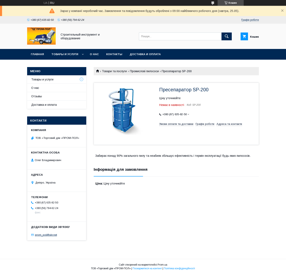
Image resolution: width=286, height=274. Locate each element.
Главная (37, 54)
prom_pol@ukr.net (46, 234)
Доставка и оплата (145, 54)
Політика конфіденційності (179, 268)
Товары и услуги (64, 54)
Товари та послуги (114, 71)
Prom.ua (162, 264)
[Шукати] (226, 36)
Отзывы (36, 96)
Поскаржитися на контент (147, 268)
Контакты (114, 54)
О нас (94, 54)
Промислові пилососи (144, 71)
